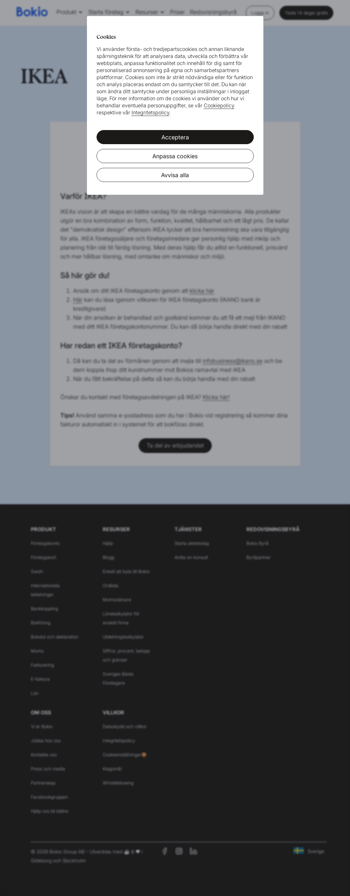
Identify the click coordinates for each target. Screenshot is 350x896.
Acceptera (175, 137)
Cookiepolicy (219, 105)
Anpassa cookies (175, 156)
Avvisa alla (175, 175)
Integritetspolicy (150, 112)
